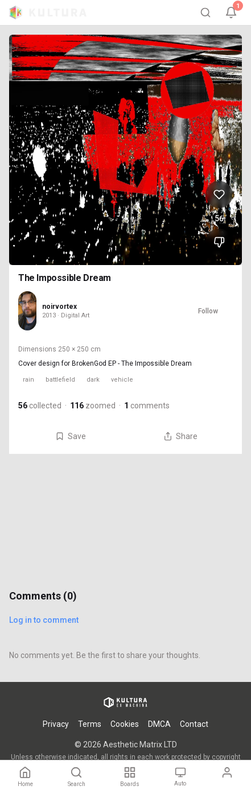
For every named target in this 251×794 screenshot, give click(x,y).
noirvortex (59, 307)
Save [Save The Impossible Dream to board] (70, 436)
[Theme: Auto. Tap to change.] (180, 777)
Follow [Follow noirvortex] (208, 311)
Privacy (56, 724)
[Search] (205, 12)
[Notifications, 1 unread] (231, 12)
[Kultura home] (48, 12)
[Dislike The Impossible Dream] (219, 242)
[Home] (25, 777)
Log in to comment (44, 620)
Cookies (124, 724)
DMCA (159, 724)
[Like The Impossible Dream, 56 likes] (219, 194)
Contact (194, 724)
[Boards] (129, 777)
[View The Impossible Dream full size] (125, 150)
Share (180, 436)
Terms (89, 724)
